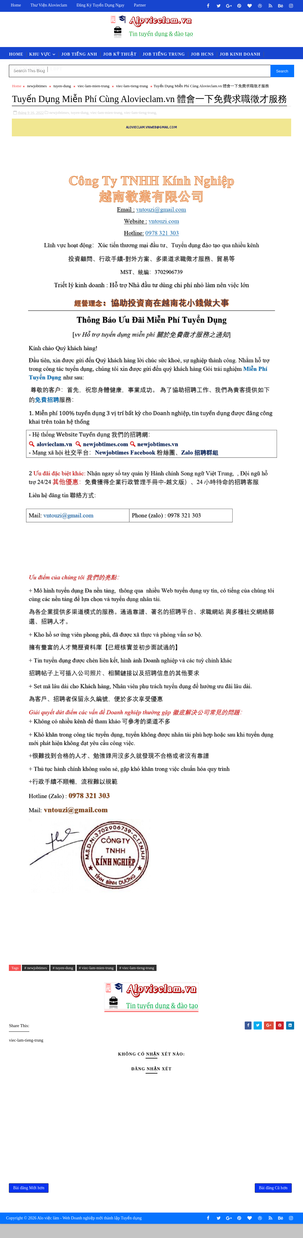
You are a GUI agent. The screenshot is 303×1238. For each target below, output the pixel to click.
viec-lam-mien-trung (93, 86)
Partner (140, 5)
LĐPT (56, 69)
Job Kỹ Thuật (120, 54)
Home (16, 5)
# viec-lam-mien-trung (96, 981)
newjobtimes (37, 86)
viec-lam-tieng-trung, (140, 126)
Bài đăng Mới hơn (28, 1201)
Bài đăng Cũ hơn (273, 1201)
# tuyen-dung (63, 981)
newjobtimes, (59, 126)
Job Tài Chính (26, 69)
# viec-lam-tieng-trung (136, 981)
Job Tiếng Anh (79, 54)
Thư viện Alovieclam (48, 5)
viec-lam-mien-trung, (106, 126)
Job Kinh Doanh (240, 54)
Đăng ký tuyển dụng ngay (101, 5)
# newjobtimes (35, 981)
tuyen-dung (62, 86)
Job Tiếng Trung (164, 54)
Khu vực (40, 54)
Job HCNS (202, 54)
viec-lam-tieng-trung (132, 86)
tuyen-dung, (80, 126)
